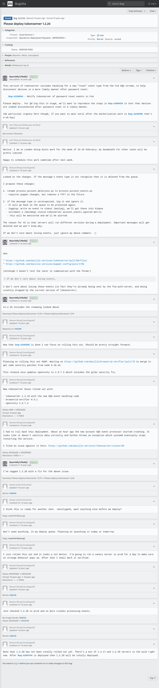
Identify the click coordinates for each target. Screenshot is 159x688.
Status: (14, 49)
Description (14, 79)
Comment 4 (14, 301)
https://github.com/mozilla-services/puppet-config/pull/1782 (44, 264)
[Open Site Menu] (3, 3)
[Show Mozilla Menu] (10, 3)
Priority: (91, 39)
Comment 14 (14, 645)
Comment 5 (14, 338)
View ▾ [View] (153, 11)
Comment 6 (14, 355)
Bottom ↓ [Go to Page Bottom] (126, 70)
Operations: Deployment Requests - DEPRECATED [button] (42, 38)
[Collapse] (153, 78)
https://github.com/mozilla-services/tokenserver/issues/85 (85, 445)
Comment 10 (14, 503)
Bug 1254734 (25, 655)
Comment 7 (14, 383)
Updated (13, 128)
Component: (12, 38)
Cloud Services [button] (26, 35)
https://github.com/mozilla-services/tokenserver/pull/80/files (46, 260)
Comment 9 (14, 465)
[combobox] (126, 3)
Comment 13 (14, 605)
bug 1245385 (22, 344)
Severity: (109, 39)
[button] (152, 3)
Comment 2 (14, 170)
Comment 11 (14, 525)
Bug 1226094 (15, 96)
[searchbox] (126, 3)
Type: (93, 35)
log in (16, 663)
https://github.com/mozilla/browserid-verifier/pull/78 (98, 361)
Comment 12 (14, 548)
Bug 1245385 (133, 113)
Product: (14, 35)
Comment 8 (14, 425)
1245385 (18, 329)
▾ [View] (144, 11)
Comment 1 (14, 143)
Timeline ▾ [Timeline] (151, 70)
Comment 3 (14, 244)
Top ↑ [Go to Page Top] (153, 678)
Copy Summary (135, 11)
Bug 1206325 (114, 103)
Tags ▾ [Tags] (138, 70)
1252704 (13, 493)
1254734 (13, 595)
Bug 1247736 (19, 18)
